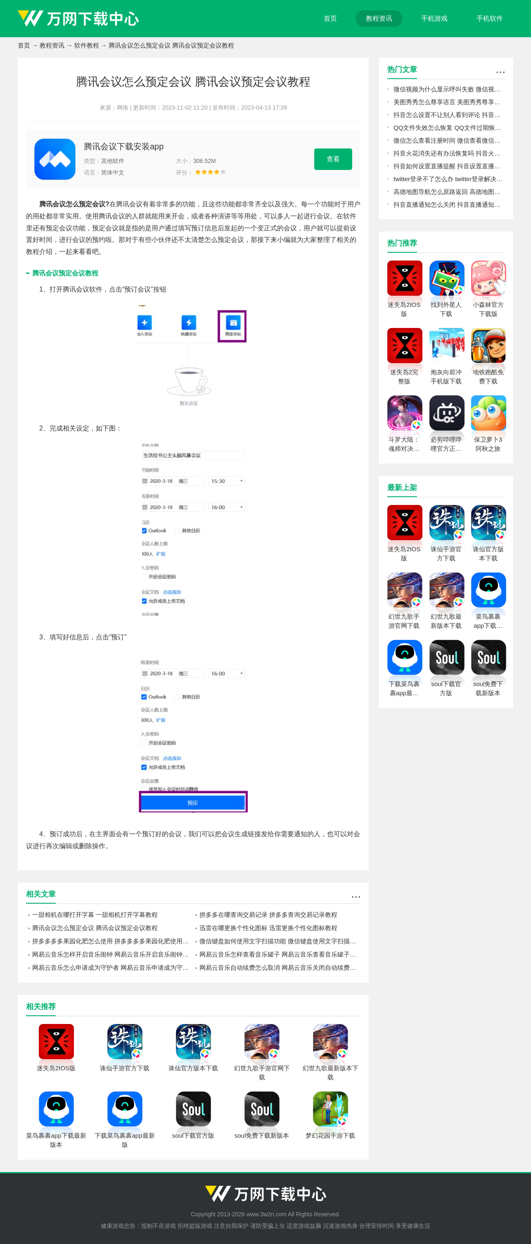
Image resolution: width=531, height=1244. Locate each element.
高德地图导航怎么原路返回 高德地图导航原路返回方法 (449, 191)
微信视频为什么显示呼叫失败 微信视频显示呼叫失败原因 (449, 89)
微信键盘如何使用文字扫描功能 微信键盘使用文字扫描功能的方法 (279, 941)
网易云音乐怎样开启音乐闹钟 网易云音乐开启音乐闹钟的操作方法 (112, 954)
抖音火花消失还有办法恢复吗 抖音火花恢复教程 (449, 153)
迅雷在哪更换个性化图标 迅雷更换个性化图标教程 (268, 927)
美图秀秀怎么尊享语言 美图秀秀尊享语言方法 (449, 101)
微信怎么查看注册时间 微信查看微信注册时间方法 (449, 140)
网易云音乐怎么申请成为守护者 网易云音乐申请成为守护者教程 (112, 967)
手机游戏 (434, 18)
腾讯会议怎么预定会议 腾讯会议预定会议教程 (95, 927)
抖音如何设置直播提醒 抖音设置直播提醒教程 (449, 166)
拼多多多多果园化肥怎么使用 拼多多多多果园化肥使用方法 (112, 941)
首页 (330, 18)
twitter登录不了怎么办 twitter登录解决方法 (449, 178)
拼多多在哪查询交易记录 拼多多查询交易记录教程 (268, 914)
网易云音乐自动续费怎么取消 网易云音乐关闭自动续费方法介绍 (279, 967)
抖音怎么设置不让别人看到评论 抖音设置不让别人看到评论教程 (449, 114)
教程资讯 (379, 18)
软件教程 (86, 45)
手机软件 (489, 18)
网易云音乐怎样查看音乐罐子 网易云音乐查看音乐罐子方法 (279, 954)
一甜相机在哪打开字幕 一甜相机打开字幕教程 (95, 914)
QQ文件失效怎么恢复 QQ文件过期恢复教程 (449, 127)
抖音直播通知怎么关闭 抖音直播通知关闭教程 (449, 204)
